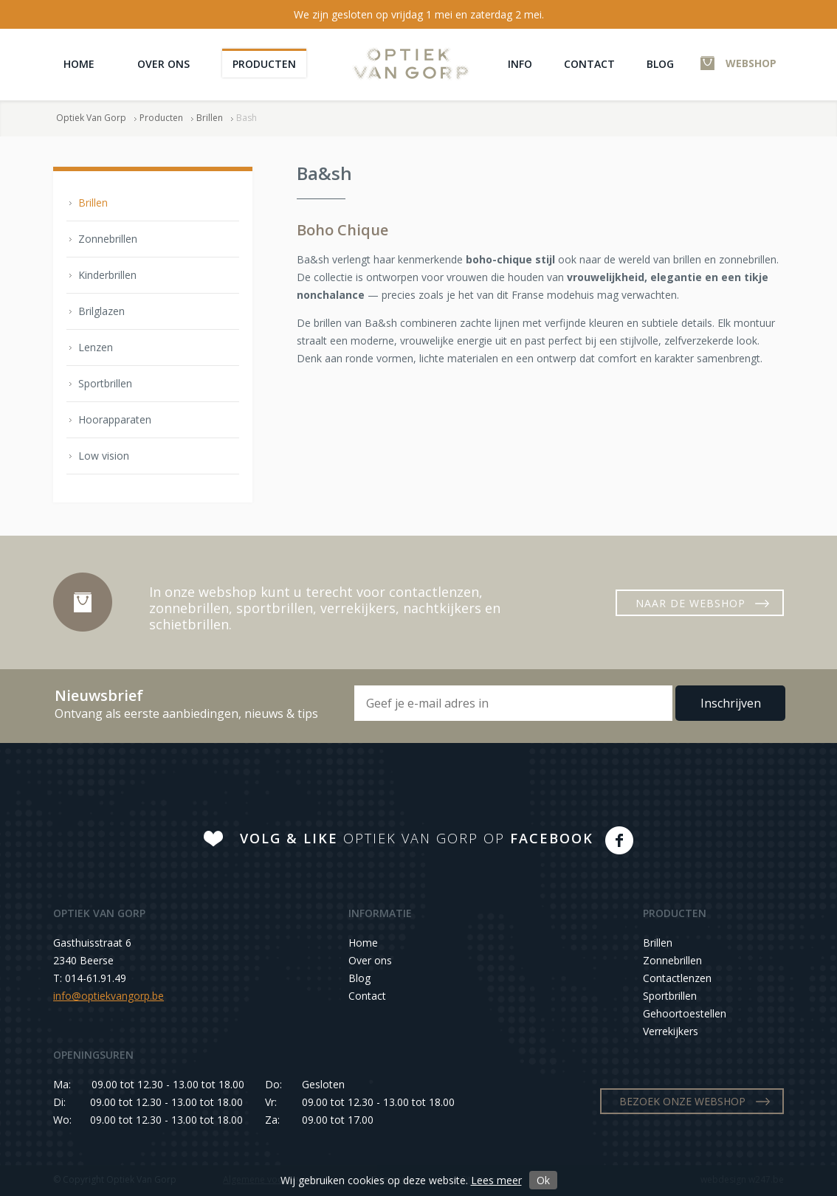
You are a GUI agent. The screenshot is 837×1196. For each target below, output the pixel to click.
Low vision (103, 456)
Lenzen (95, 347)
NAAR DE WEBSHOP (690, 603)
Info (520, 64)
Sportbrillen (105, 383)
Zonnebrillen (107, 239)
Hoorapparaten (114, 419)
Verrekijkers (670, 1031)
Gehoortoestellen (684, 1013)
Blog (660, 64)
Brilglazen (101, 311)
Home (78, 64)
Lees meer (496, 1180)
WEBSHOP (751, 63)
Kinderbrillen (107, 275)
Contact (589, 64)
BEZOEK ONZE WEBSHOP (682, 1101)
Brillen (209, 117)
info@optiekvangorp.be (108, 996)
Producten (264, 64)
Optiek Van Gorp (410, 63)
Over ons (163, 64)
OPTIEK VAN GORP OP (416, 838)
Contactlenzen (677, 978)
